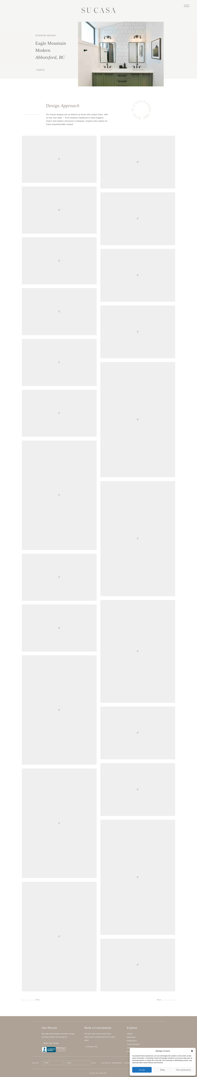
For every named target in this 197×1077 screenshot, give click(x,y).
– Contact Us (91, 1046)
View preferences (183, 1070)
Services (131, 1037)
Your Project (133, 1044)
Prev (31, 1000)
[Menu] (186, 5)
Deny (162, 1070)
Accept (142, 1070)
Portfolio (132, 1041)
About (130, 1034)
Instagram (116, 1063)
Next (166, 1000)
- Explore (40, 70)
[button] (192, 1051)
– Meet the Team (60, 1044)
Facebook (129, 1063)
